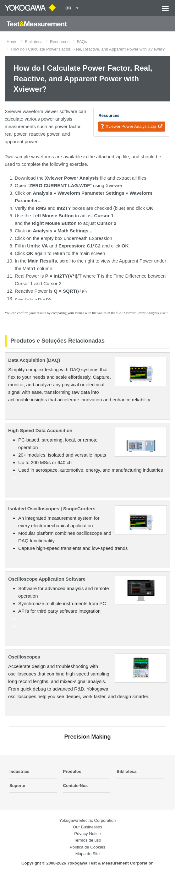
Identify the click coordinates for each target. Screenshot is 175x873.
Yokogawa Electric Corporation (87, 820)
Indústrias (19, 771)
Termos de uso (87, 840)
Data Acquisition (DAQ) (34, 360)
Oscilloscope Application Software (46, 579)
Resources (59, 41)
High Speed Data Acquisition (40, 430)
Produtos (72, 771)
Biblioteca (33, 41)
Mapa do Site (87, 853)
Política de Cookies (87, 847)
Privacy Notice (87, 833)
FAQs (82, 41)
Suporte (17, 785)
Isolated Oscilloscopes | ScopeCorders (52, 508)
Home (12, 41)
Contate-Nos (75, 785)
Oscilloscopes (24, 656)
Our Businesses (87, 827)
